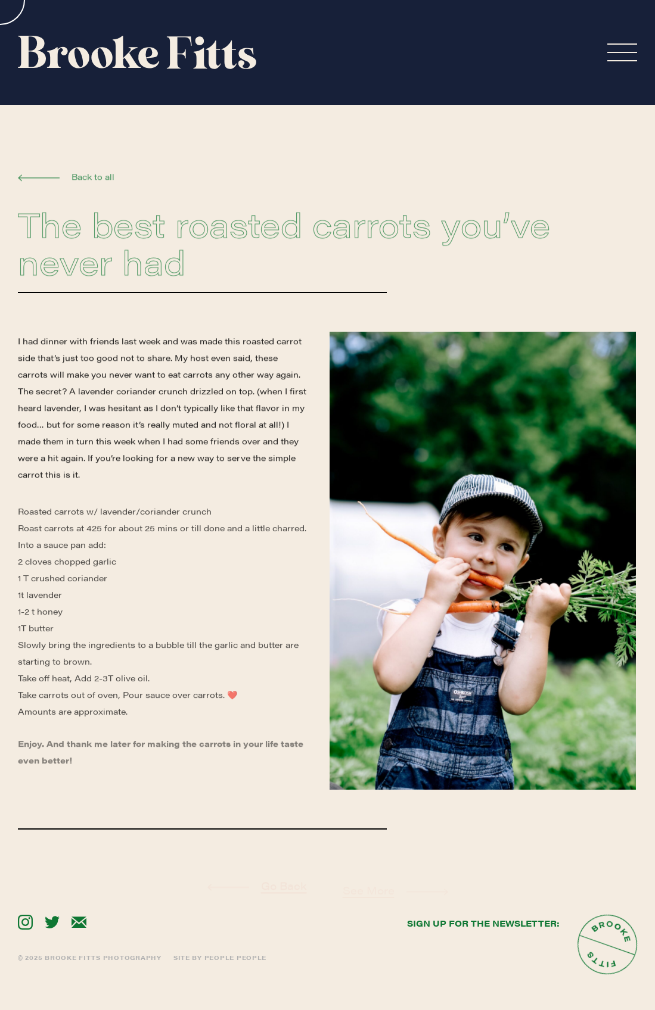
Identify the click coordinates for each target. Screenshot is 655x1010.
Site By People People (219, 957)
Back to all (93, 179)
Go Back (284, 899)
